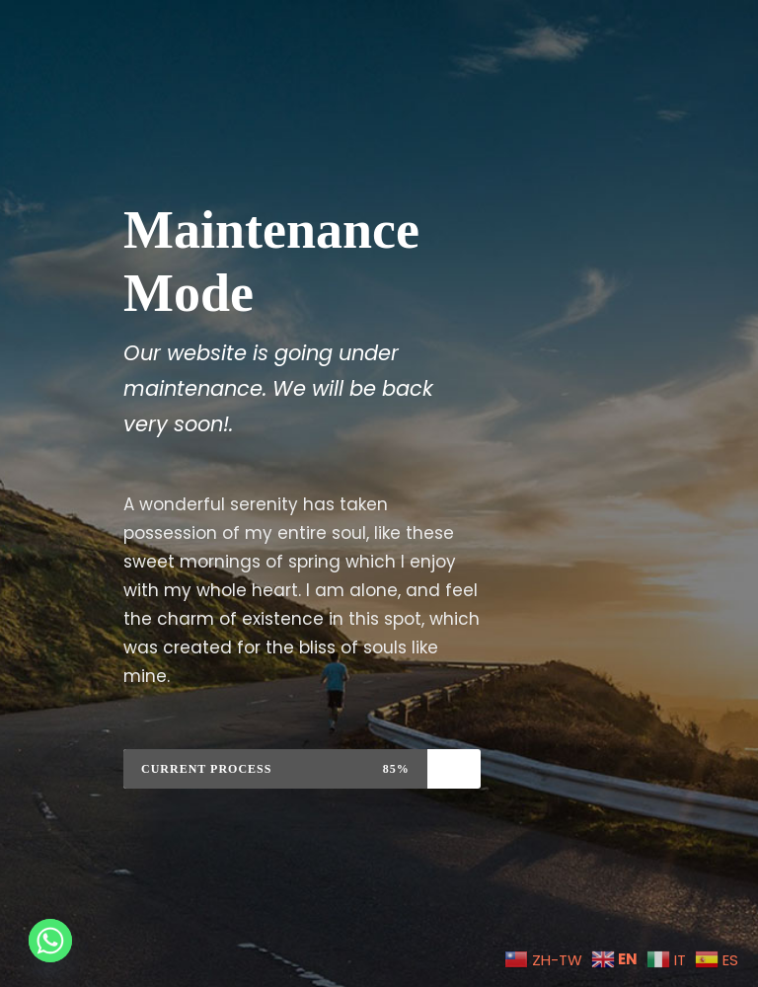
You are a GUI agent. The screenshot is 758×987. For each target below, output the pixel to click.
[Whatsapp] (50, 940)
